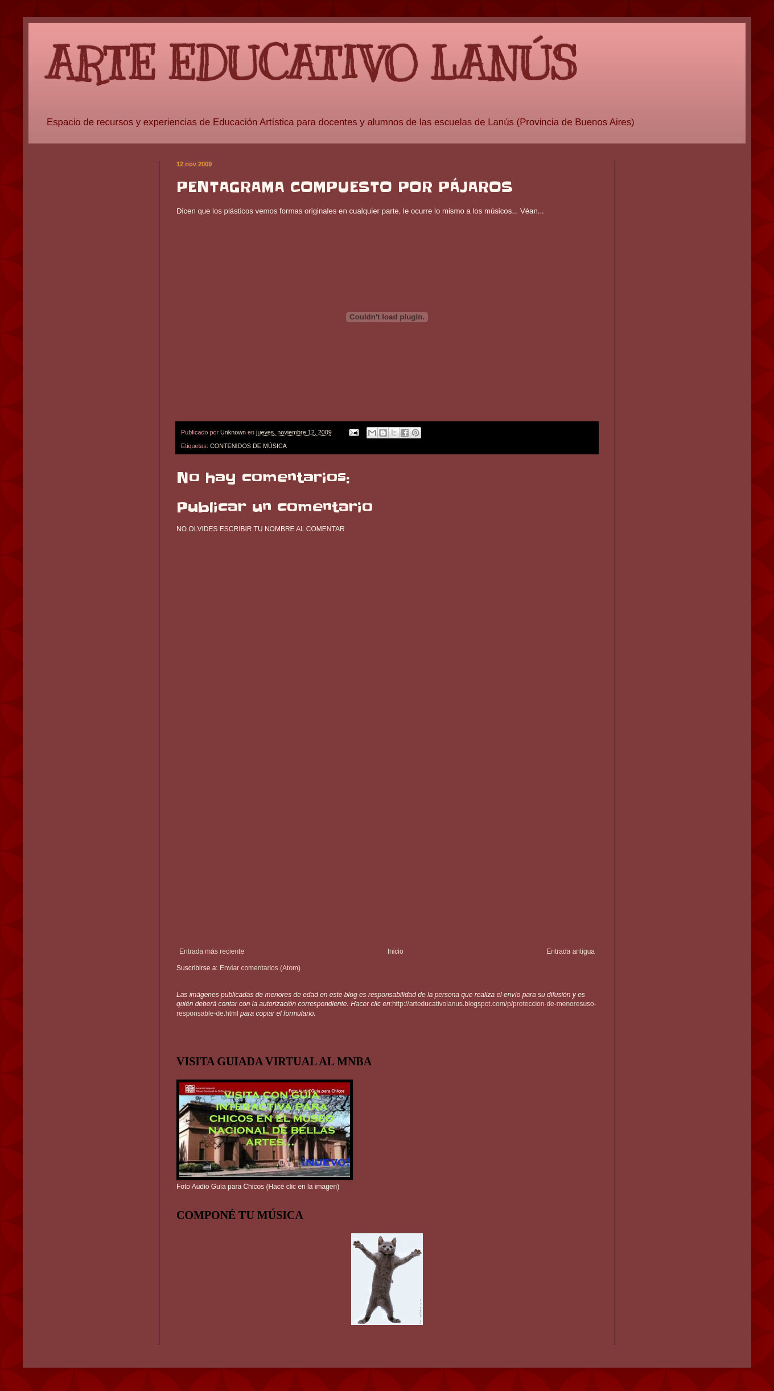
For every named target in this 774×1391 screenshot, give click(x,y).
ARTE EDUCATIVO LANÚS (311, 64)
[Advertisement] (387, 862)
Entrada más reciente (211, 951)
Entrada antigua (570, 951)
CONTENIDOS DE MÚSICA (248, 445)
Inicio (396, 951)
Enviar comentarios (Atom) (260, 968)
